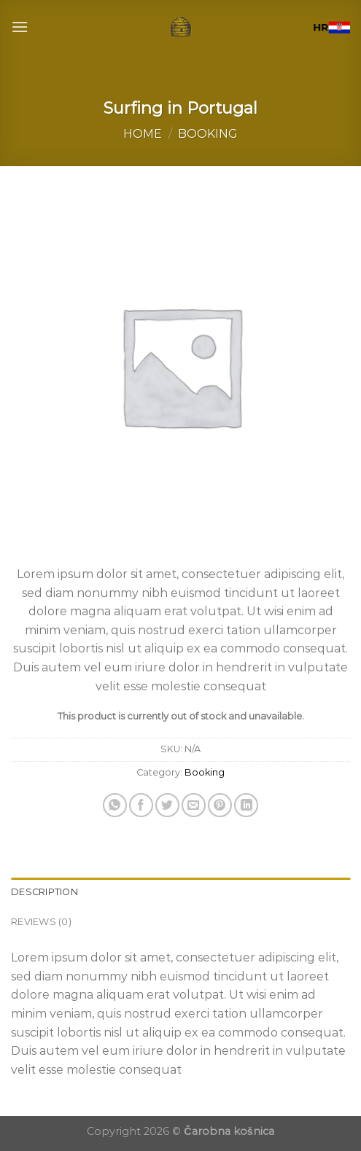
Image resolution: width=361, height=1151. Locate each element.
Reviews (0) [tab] (41, 921)
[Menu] (19, 26)
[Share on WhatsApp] (115, 805)
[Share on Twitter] (167, 805)
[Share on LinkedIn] (246, 805)
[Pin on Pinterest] (220, 805)
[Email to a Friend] (194, 805)
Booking (208, 134)
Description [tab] (44, 891)
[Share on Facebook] (141, 805)
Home (142, 134)
